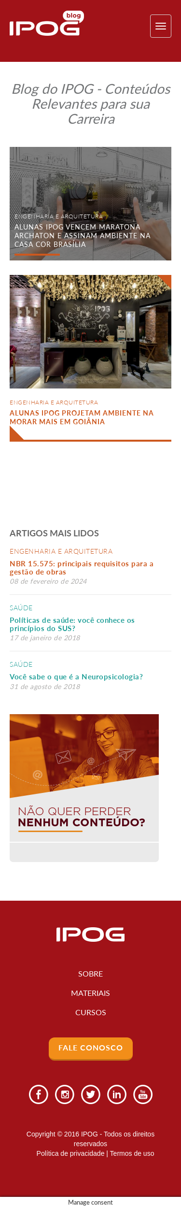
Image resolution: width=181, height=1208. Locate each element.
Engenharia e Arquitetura (61, 551)
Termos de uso (132, 1153)
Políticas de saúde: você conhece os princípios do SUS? (72, 624)
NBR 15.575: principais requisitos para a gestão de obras (81, 567)
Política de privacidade (71, 1153)
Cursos (90, 1012)
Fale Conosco (90, 1047)
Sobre (90, 973)
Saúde (21, 608)
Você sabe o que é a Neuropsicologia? (76, 676)
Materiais (90, 992)
